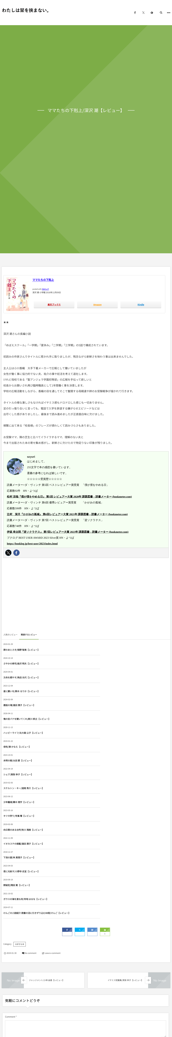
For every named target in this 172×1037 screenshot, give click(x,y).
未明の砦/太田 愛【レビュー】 (18, 705)
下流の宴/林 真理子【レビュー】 (102, 746)
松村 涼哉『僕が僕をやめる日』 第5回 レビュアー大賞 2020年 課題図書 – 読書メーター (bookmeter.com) (69, 496)
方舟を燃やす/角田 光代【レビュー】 (21, 663)
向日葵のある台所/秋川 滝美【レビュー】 (106, 732)
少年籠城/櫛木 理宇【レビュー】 (102, 718)
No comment (30, 817)
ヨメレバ (45, 289)
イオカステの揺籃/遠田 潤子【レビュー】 (23, 746)
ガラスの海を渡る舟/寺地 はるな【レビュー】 (25, 775)
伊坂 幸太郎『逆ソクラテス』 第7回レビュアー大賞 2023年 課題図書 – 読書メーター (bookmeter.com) (67, 532)
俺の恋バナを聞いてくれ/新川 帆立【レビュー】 (109, 677)
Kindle (141, 304)
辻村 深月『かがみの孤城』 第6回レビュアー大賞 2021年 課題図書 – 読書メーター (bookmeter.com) (67, 514)
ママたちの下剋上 (43, 280)
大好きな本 (19, 809)
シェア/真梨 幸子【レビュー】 (101, 705)
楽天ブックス (54, 304)
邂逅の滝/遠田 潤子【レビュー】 (19, 677)
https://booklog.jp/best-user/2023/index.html (32, 543)
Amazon (97, 304)
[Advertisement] (86, 596)
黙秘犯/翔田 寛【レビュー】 (100, 760)
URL (7, 923)
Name (8, 907)
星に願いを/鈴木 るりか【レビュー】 (104, 663)
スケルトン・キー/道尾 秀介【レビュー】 (23, 718)
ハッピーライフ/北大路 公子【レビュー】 (23, 691)
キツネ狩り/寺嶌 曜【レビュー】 (19, 732)
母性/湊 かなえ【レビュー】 (100, 691)
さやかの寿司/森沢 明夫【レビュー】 (104, 649)
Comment (10, 881)
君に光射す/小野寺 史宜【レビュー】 (21, 760)
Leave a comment (52, 817)
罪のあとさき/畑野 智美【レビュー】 (21, 649)
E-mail (90, 907)
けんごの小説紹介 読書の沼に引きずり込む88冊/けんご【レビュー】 (113, 776)
